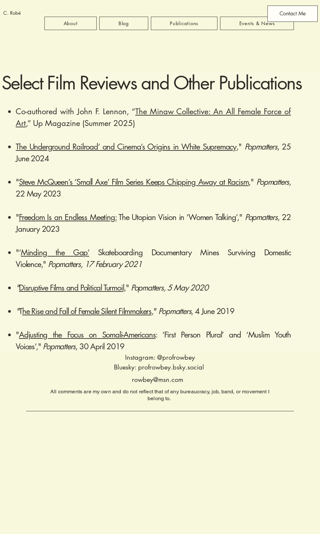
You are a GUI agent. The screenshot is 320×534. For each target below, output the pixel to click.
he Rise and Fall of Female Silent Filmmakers (87, 311)
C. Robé (12, 13)
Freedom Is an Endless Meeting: (67, 217)
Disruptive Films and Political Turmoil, (72, 288)
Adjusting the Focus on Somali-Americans (87, 335)
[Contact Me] (292, 14)
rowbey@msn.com (157, 379)
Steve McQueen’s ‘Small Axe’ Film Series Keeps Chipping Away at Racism (133, 182)
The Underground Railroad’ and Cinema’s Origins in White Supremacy (126, 147)
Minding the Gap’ (55, 252)
